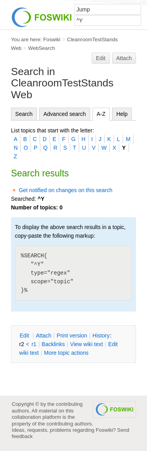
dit (25, 335)
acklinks (53, 344)
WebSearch (41, 48)
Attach (124, 58)
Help (122, 114)
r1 (33, 344)
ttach (43, 335)
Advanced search (65, 114)
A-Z (101, 114)
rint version (72, 335)
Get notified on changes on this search (66, 190)
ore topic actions (66, 353)
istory (101, 335)
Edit (100, 58)
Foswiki (51, 39)
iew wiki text (86, 344)
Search (24, 114)
